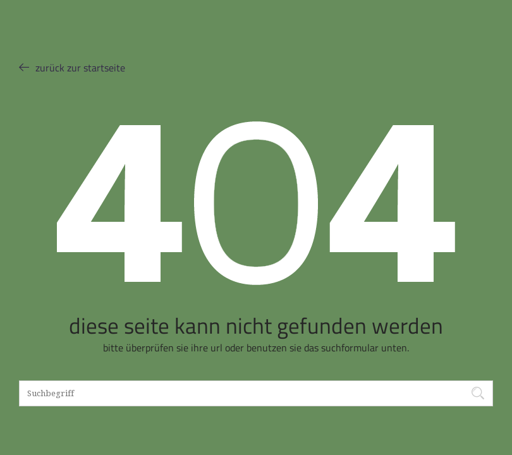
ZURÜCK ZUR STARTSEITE (72, 67)
